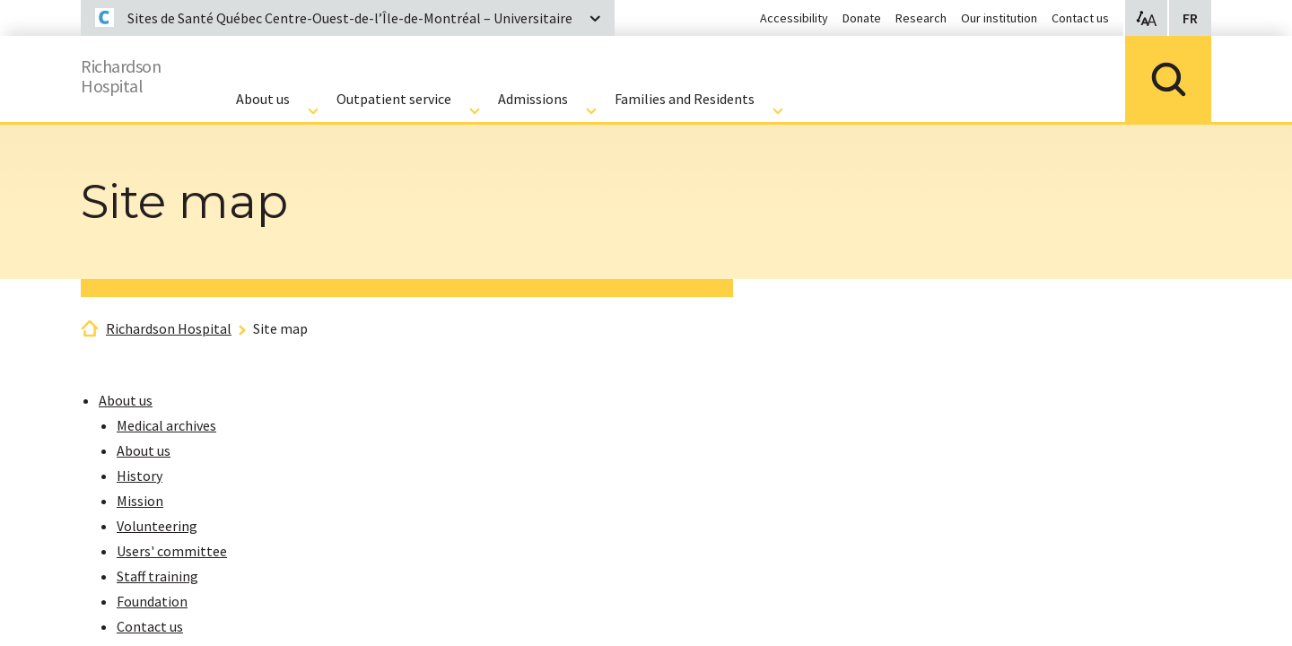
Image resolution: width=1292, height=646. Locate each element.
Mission (140, 501)
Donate (861, 18)
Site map (280, 328)
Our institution (999, 18)
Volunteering (157, 526)
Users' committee (172, 551)
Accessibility (794, 18)
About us (126, 400)
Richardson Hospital (168, 328)
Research (921, 18)
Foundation (152, 601)
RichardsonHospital (131, 72)
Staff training (157, 576)
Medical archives (166, 425)
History (139, 475)
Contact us (1080, 18)
